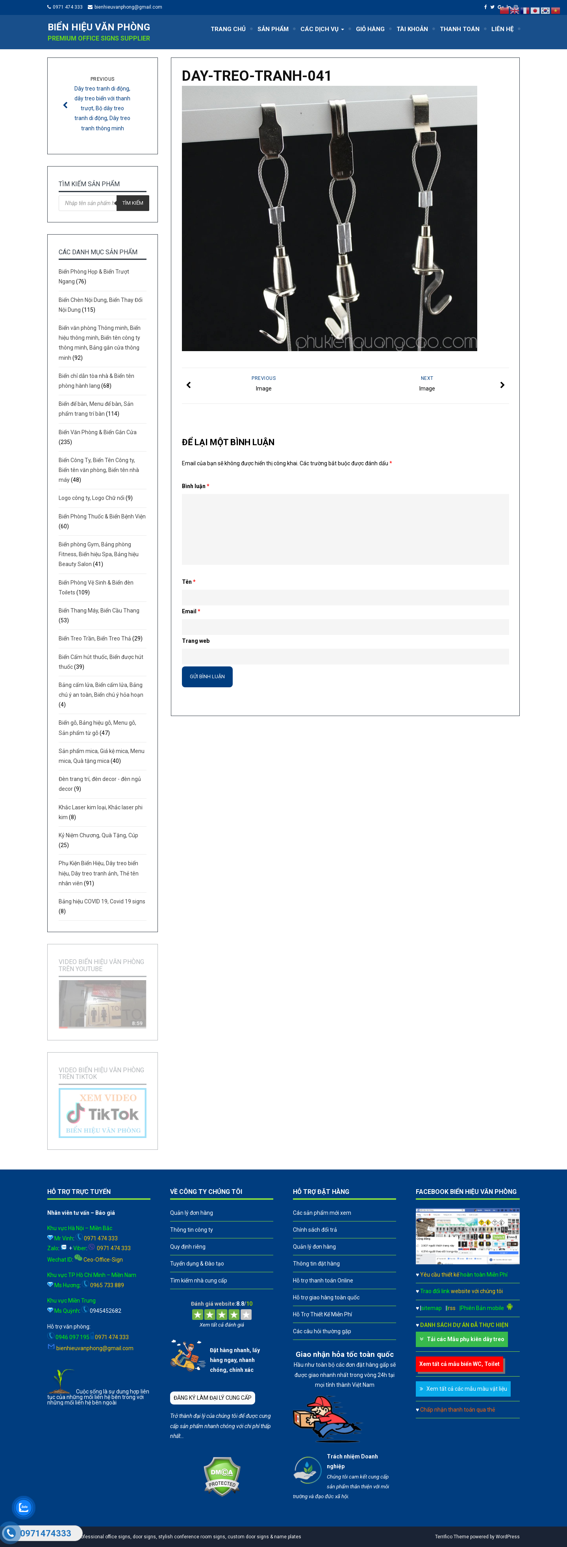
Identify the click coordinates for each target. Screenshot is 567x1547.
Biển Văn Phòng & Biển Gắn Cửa (98, 432)
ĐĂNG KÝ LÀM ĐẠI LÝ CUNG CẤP (213, 1398)
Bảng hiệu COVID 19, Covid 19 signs (102, 901)
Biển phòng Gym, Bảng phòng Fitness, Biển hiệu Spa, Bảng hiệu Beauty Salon (99, 554)
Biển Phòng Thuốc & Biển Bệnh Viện (102, 516)
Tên (189, 582)
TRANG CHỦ (228, 29)
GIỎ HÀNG (370, 29)
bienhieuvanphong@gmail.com (128, 7)
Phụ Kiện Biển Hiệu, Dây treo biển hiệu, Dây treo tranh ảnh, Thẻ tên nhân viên (99, 873)
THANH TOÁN (460, 29)
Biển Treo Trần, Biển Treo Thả (95, 638)
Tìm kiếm (132, 203)
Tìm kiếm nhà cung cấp (198, 1280)
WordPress (508, 1537)
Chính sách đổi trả (315, 1230)
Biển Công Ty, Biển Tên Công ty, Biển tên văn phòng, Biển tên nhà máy (99, 470)
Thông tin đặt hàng (316, 1263)
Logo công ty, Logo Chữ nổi (91, 498)
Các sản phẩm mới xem (322, 1213)
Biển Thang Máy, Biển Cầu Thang (99, 610)
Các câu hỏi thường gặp (322, 1331)
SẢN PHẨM (273, 29)
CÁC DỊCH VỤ (322, 29)
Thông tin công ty (191, 1230)
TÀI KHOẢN (412, 29)
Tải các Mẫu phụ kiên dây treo (465, 1339)
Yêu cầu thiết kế (464, 1274)
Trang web (195, 641)
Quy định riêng (188, 1247)
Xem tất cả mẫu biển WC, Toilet (459, 1364)
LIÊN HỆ (502, 29)
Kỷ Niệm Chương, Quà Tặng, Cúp (98, 835)
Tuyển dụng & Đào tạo (197, 1263)
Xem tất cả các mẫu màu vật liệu (466, 1389)
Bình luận (195, 486)
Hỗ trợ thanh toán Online (323, 1280)
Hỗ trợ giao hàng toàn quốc (326, 1297)
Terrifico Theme (452, 1537)
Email (191, 611)
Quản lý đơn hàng (191, 1213)
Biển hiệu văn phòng (99, 27)
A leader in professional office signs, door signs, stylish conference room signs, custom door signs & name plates (176, 1537)
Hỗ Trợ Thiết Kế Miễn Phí (322, 1314)
